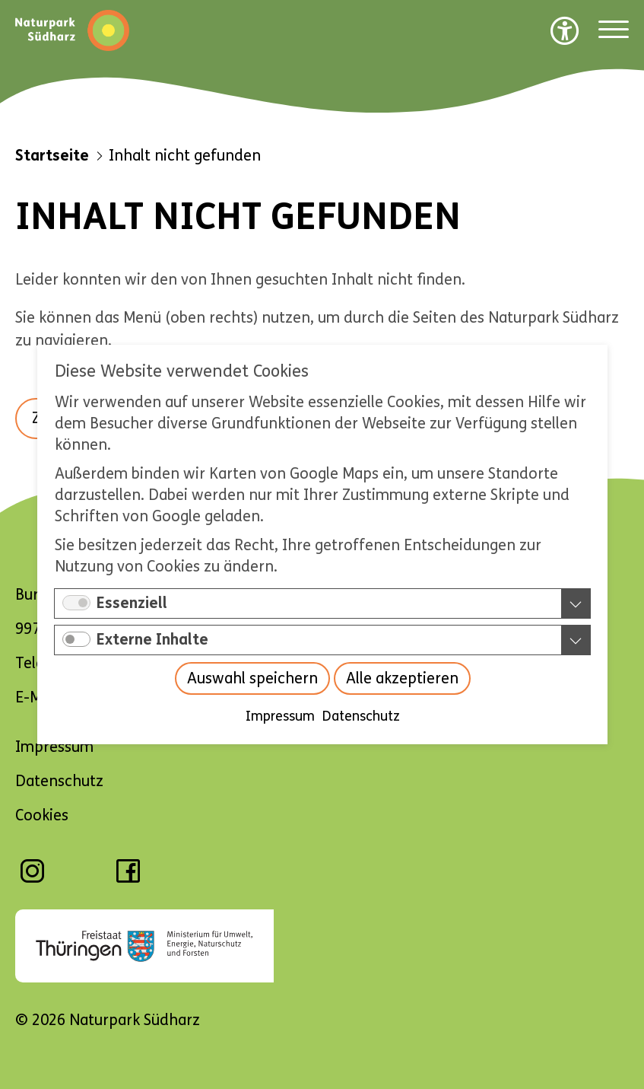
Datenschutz (360, 716)
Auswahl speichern (251, 678)
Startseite (52, 155)
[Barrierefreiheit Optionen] (564, 30)
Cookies (41, 815)
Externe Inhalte (152, 639)
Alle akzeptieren (401, 678)
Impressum (279, 716)
